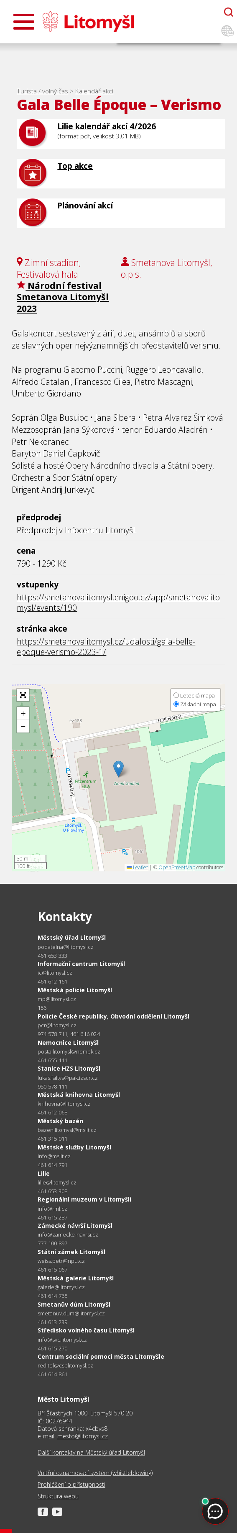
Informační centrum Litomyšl (81, 964)
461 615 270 (52, 1348)
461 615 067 (52, 1269)
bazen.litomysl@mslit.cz (67, 1130)
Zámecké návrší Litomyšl (75, 1225)
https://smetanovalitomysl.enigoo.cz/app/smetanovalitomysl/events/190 (118, 602)
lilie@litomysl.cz (57, 1182)
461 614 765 (52, 1296)
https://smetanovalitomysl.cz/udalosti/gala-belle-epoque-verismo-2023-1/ (106, 646)
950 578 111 (52, 1086)
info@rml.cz (52, 1208)
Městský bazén (60, 1121)
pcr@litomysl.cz (57, 1025)
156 (42, 1007)
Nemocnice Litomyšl (68, 1042)
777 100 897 (52, 1243)
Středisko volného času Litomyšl (86, 1330)
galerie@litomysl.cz (61, 1287)
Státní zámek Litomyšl (71, 1252)
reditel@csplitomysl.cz (65, 1365)
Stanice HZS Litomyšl (69, 1068)
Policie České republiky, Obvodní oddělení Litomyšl (113, 1016)
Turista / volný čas (42, 91)
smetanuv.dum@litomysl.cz (71, 1313)
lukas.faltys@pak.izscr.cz (68, 1077)
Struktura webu (58, 1496)
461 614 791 (52, 1165)
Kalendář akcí (94, 91)
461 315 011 (52, 1138)
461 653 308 (52, 1191)
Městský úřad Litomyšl (72, 937)
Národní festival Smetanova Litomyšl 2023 (63, 296)
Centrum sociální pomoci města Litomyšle (101, 1356)
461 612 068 (52, 1112)
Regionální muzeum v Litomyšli (84, 1199)
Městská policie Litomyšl (75, 990)
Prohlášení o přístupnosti (71, 1484)
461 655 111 (52, 1060)
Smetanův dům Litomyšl (74, 1304)
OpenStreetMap (176, 867)
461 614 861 (52, 1374)
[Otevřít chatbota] (228, 12)
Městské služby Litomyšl (74, 1147)
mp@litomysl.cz (57, 999)
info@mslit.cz (54, 1156)
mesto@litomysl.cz (82, 1436)
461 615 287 (52, 1217)
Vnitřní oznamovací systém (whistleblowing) (95, 1473)
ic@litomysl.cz (55, 972)
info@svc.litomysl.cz (62, 1339)
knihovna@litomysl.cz (64, 1103)
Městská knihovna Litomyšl (79, 1095)
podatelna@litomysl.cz (66, 947)
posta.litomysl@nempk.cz (69, 1051)
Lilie (44, 1173)
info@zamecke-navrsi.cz (68, 1234)
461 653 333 (52, 955)
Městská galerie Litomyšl (76, 1278)
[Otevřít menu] (23, 22)
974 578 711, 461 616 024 (69, 1034)
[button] (118, 769)
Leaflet (137, 867)
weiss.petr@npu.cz (61, 1261)
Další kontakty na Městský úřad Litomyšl (91, 1452)
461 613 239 (52, 1322)
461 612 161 (52, 981)
